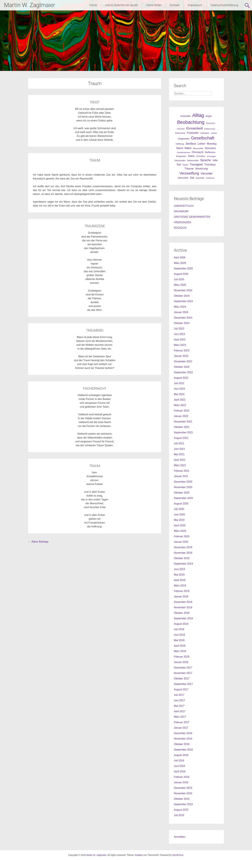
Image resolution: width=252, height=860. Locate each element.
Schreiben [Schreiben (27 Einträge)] (200, 156)
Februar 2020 (181, 536)
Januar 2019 (181, 596)
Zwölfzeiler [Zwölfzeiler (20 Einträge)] (210, 178)
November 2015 (183, 793)
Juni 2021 (179, 449)
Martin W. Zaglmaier (29, 5)
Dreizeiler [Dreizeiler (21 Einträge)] (181, 129)
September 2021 (183, 432)
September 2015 (183, 804)
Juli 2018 (179, 629)
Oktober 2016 (181, 744)
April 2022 (179, 399)
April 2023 (179, 339)
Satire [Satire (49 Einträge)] (191, 156)
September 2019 (183, 563)
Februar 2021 (181, 470)
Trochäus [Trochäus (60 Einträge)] (210, 164)
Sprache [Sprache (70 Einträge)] (205, 160)
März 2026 (180, 263)
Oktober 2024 (181, 295)
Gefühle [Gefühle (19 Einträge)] (214, 133)
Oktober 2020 (181, 492)
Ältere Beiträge (38, 541)
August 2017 (181, 689)
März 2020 (180, 531)
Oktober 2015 (181, 798)
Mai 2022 (179, 394)
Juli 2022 (179, 383)
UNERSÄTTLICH (184, 206)
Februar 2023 (181, 350)
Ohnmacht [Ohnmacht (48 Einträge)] (197, 152)
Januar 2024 (181, 312)
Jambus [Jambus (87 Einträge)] (190, 143)
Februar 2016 (181, 777)
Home (93, 5)
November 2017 (183, 673)
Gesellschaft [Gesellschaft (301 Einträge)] (202, 138)
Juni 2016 (179, 766)
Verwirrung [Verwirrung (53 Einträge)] (201, 168)
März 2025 (180, 285)
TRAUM (94, 160)
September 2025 (183, 268)
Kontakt (175, 5)
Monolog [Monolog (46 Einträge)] (211, 143)
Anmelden (179, 836)
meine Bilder (154, 5)
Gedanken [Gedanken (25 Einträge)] (204, 133)
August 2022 (181, 377)
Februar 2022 (181, 410)
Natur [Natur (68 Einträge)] (188, 148)
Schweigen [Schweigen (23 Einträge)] (211, 156)
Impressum (195, 5)
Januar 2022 (181, 416)
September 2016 (183, 749)
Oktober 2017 (181, 678)
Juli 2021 (179, 443)
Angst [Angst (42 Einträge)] (209, 116)
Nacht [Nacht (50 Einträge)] (179, 148)
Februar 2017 (181, 722)
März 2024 (180, 306)
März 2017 (180, 716)
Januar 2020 (181, 541)
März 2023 (180, 345)
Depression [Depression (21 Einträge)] (210, 123)
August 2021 (181, 438)
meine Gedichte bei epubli (121, 5)
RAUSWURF (181, 211)
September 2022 (183, 372)
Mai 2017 (179, 705)
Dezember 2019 (183, 547)
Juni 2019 (179, 569)
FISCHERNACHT (94, 388)
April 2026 (179, 257)
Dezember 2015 (183, 788)
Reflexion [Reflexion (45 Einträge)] (210, 152)
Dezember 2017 (183, 667)
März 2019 (180, 585)
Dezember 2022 (183, 361)
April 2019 (179, 580)
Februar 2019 (181, 591)
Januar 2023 (181, 356)
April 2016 (179, 771)
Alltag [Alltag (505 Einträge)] (198, 115)
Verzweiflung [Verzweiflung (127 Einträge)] (189, 173)
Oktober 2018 (181, 613)
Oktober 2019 (181, 558)
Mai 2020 (179, 520)
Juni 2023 (179, 334)
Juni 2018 (179, 634)
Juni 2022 (179, 388)
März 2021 (180, 465)
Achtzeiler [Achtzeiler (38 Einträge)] (185, 116)
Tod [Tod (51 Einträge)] (178, 164)
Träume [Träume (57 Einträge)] (189, 168)
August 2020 (181, 503)
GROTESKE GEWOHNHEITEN (192, 216)
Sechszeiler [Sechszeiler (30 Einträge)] (180, 160)
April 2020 (179, 525)
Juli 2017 (179, 695)
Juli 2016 (179, 760)
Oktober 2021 (181, 427)
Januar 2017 (181, 727)
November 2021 (183, 421)
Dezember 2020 (183, 481)
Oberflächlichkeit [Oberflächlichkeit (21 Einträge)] (183, 152)
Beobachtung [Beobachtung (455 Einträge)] (190, 122)
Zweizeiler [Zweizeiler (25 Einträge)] (200, 178)
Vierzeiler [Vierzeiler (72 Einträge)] (207, 173)
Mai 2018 (179, 640)
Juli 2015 (179, 815)
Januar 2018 (181, 662)
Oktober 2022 (181, 367)
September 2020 (183, 498)
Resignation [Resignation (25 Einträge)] (181, 156)
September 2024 (183, 301)
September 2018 (183, 618)
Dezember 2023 (183, 317)
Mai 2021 (179, 454)
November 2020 (183, 487)
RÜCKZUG (180, 227)
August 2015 (181, 809)
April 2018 (179, 645)
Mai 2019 (179, 574)
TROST (95, 102)
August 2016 (181, 755)
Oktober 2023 (181, 323)
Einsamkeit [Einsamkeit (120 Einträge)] (194, 128)
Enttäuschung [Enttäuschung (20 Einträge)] (209, 129)
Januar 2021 (181, 476)
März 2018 (180, 651)
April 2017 (179, 711)
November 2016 (183, 738)
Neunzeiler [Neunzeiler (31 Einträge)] (198, 148)
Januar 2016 (181, 782)
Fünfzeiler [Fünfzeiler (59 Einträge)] (193, 132)
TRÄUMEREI (94, 330)
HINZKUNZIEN (182, 222)
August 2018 (181, 623)
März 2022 (180, 405)
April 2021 (179, 459)
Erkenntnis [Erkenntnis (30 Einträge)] (180, 133)
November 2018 (183, 607)
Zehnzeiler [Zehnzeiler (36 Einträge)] (183, 178)
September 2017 (183, 684)
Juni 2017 (179, 700)
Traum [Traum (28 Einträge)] (185, 165)
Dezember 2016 (183, 733)
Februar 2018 (181, 656)
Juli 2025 (179, 279)
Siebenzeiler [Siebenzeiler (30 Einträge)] (193, 160)
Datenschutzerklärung (224, 5)
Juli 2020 (179, 509)
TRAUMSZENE (94, 226)
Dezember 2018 (183, 602)
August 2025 (181, 274)
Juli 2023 (179, 328)
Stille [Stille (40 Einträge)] (215, 160)
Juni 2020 (179, 514)
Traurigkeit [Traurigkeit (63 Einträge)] (196, 164)
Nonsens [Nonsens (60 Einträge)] (210, 148)
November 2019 (183, 552)
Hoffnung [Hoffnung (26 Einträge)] (180, 144)
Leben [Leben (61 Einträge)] (201, 143)
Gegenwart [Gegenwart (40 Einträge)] (183, 138)
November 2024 (183, 290)
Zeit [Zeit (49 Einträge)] (192, 177)
